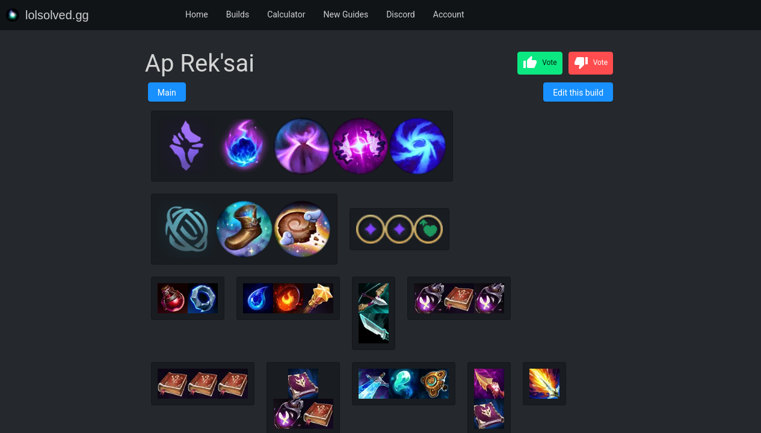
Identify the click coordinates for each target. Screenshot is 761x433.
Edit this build (578, 92)
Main (167, 92)
